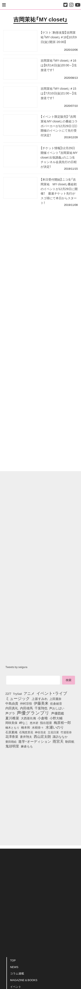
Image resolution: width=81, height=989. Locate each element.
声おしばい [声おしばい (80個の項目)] (56, 708)
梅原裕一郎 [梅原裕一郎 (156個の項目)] (62, 722)
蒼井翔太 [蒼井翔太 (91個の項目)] (26, 736)
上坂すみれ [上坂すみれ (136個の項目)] (40, 698)
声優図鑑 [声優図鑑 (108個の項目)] (57, 713)
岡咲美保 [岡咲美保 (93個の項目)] (11, 723)
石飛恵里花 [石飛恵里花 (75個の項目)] (26, 732)
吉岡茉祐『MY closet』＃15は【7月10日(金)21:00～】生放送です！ (59, 93)
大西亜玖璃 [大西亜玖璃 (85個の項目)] (28, 718)
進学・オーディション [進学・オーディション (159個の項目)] (34, 741)
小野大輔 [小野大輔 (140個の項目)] (56, 718)
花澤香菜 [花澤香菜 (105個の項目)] (11, 736)
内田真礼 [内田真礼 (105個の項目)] (11, 708)
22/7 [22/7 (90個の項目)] (8, 693)
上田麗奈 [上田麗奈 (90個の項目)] (55, 698)
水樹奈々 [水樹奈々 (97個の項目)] (38, 727)
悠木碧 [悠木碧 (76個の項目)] (34, 722)
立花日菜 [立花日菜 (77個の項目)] (53, 732)
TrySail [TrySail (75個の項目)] (17, 693)
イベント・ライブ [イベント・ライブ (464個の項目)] (51, 693)
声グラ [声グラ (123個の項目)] (10, 713)
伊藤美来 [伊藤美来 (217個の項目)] (41, 703)
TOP (13, 960)
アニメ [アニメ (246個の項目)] (29, 693)
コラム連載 (17, 973)
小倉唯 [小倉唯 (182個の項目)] (43, 718)
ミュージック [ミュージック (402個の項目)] (17, 698)
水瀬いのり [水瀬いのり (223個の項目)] (55, 727)
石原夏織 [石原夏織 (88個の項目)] (11, 732)
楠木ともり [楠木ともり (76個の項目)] (12, 727)
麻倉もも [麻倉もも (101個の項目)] (27, 746)
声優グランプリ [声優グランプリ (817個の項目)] (33, 712)
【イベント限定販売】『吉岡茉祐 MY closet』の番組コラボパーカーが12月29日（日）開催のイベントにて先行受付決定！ (59, 125)
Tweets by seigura (16, 667)
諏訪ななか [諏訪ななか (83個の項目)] (60, 736)
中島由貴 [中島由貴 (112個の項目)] (11, 703)
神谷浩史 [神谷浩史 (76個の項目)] (40, 732)
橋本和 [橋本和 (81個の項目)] (25, 727)
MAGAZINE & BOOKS (23, 980)
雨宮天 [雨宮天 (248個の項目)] (58, 741)
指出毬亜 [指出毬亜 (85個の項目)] (46, 722)
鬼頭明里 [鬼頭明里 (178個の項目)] (12, 746)
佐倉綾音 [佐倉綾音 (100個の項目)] (56, 703)
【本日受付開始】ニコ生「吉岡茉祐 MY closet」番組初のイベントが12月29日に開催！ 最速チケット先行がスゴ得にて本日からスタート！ (59, 191)
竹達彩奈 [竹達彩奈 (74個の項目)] (66, 732)
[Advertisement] (40, 228)
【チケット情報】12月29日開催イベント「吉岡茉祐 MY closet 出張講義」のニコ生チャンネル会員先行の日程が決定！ (59, 157)
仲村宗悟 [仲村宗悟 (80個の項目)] (26, 703)
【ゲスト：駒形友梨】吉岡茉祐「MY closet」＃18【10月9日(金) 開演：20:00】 (59, 37)
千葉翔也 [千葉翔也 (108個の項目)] (41, 708)
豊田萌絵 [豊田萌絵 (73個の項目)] (11, 742)
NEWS (14, 967)
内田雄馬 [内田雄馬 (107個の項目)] (26, 708)
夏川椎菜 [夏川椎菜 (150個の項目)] (12, 718)
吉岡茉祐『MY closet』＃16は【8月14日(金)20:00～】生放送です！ (59, 65)
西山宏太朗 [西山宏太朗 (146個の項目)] (42, 736)
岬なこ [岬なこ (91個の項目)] (23, 722)
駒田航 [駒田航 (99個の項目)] (69, 741)
